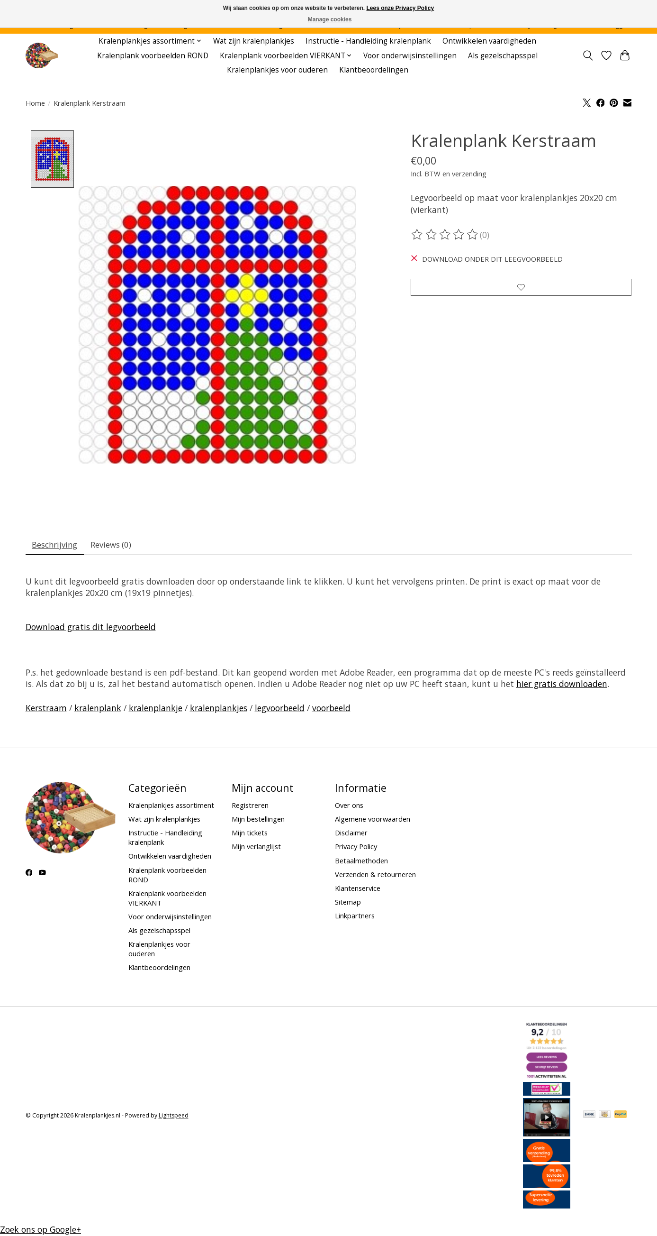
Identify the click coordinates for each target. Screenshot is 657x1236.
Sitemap (348, 904)
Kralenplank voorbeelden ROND (152, 56)
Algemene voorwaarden (372, 821)
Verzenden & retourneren (375, 876)
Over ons (349, 807)
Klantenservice (357, 890)
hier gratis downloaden (561, 686)
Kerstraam (46, 710)
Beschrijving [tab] (56, 545)
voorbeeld (331, 710)
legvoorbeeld (280, 710)
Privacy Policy (356, 848)
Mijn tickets (250, 835)
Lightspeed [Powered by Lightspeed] (174, 1118)
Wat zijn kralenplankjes (253, 41)
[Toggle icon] (588, 55)
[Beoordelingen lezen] (445, 235)
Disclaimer (351, 835)
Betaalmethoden (361, 863)
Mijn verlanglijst (256, 848)
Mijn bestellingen (258, 821)
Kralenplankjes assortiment (171, 807)
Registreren (250, 807)
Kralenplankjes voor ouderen (277, 70)
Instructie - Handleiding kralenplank (368, 41)
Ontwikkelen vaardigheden (489, 41)
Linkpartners (355, 918)
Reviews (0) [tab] (117, 545)
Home (35, 103)
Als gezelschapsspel (503, 56)
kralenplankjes (218, 710)
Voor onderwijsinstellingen (410, 56)
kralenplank (97, 710)
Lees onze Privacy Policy (400, 8)
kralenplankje (155, 710)
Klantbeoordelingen (373, 70)
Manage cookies (330, 19)
